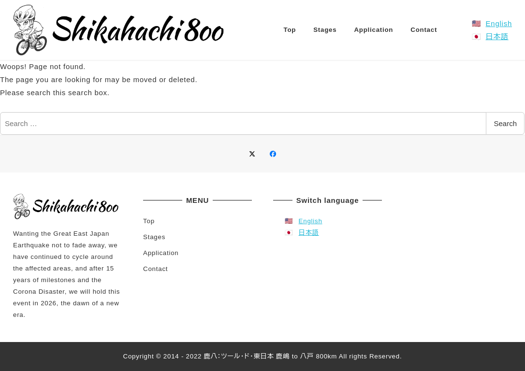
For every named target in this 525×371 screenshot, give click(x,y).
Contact (155, 268)
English (499, 23)
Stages (154, 237)
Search (505, 123)
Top (149, 221)
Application (160, 253)
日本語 (497, 36)
